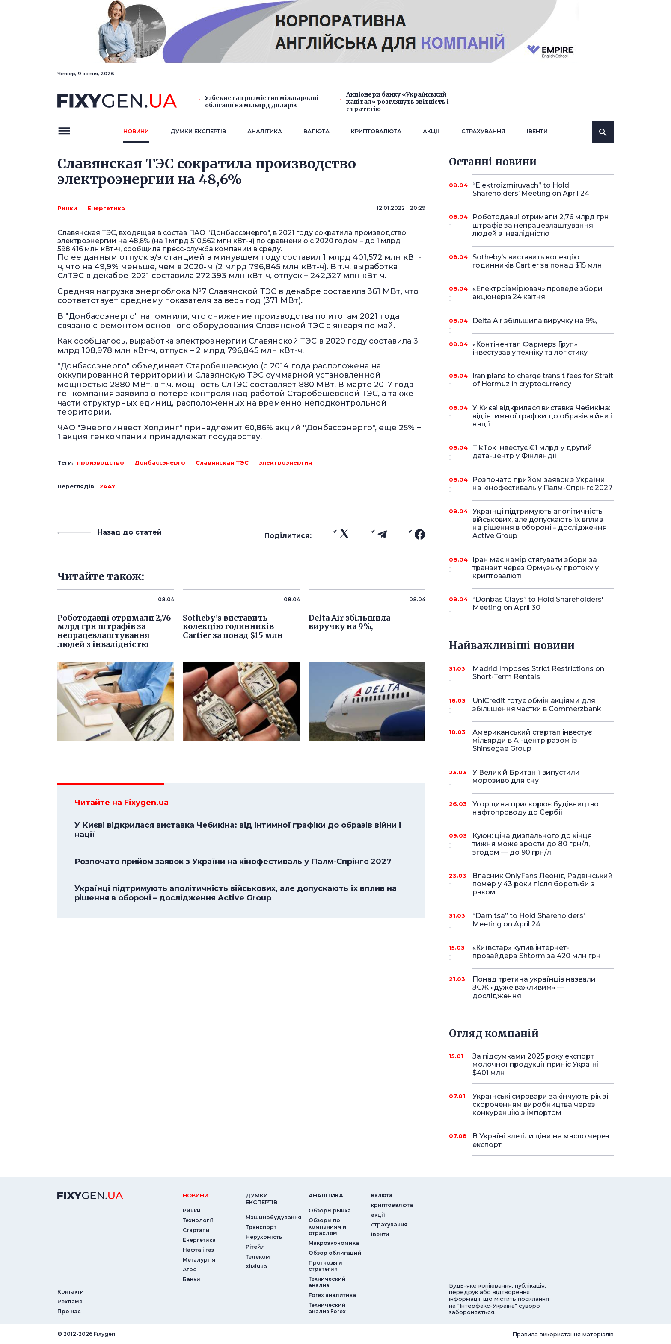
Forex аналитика (332, 1295)
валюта (316, 131)
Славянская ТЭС (222, 462)
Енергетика (106, 208)
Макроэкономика (334, 1243)
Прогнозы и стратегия (325, 1265)
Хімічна (256, 1266)
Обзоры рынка (330, 1210)
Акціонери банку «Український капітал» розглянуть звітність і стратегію (394, 101)
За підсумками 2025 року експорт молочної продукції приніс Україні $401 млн (535, 1064)
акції (431, 131)
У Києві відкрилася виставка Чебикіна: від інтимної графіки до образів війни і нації (237, 830)
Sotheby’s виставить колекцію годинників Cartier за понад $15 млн (537, 262)
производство (100, 462)
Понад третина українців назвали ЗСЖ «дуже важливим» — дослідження (534, 987)
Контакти (70, 1291)
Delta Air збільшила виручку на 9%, (534, 324)
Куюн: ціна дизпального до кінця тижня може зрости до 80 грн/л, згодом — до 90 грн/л (532, 844)
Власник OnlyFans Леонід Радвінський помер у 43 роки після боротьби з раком (542, 884)
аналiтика (326, 1195)
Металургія (199, 1259)
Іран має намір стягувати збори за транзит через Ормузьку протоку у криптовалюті (535, 568)
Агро (190, 1269)
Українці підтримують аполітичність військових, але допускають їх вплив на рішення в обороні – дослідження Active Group (235, 893)
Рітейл (255, 1247)
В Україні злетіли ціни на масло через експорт (540, 1140)
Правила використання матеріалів (563, 1334)
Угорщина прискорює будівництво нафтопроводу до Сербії (535, 809)
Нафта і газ (198, 1250)
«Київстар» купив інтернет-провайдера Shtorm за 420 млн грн (536, 952)
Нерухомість (264, 1237)
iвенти (537, 131)
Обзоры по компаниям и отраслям (328, 1226)
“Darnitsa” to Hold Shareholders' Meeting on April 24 (531, 920)
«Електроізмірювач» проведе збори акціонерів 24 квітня (537, 293)
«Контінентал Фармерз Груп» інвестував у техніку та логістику (531, 349)
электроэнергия (285, 462)
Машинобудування (273, 1217)
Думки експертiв (198, 131)
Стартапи (196, 1230)
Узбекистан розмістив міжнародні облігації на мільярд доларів (258, 101)
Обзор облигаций (335, 1253)
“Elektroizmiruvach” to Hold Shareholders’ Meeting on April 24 (531, 190)
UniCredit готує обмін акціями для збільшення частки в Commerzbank (536, 705)
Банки (191, 1279)
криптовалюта (376, 131)
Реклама (70, 1301)
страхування (483, 131)
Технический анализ (327, 1282)
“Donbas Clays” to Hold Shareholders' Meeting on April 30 (537, 604)
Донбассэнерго (159, 462)
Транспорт (261, 1227)
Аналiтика (264, 131)
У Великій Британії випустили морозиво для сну (531, 777)
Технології (198, 1220)
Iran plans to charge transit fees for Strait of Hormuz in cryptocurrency (542, 380)
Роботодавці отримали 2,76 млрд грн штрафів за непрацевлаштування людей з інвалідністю (540, 225)
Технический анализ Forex (327, 1308)
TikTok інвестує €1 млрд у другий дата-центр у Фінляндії (532, 452)
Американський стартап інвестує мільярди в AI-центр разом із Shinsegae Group (532, 740)
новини (136, 131)
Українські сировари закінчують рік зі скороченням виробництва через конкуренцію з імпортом (540, 1104)
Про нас (69, 1311)
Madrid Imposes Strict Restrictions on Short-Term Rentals (538, 673)
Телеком (258, 1256)
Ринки (67, 208)
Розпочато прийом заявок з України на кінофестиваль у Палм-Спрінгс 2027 (233, 861)
